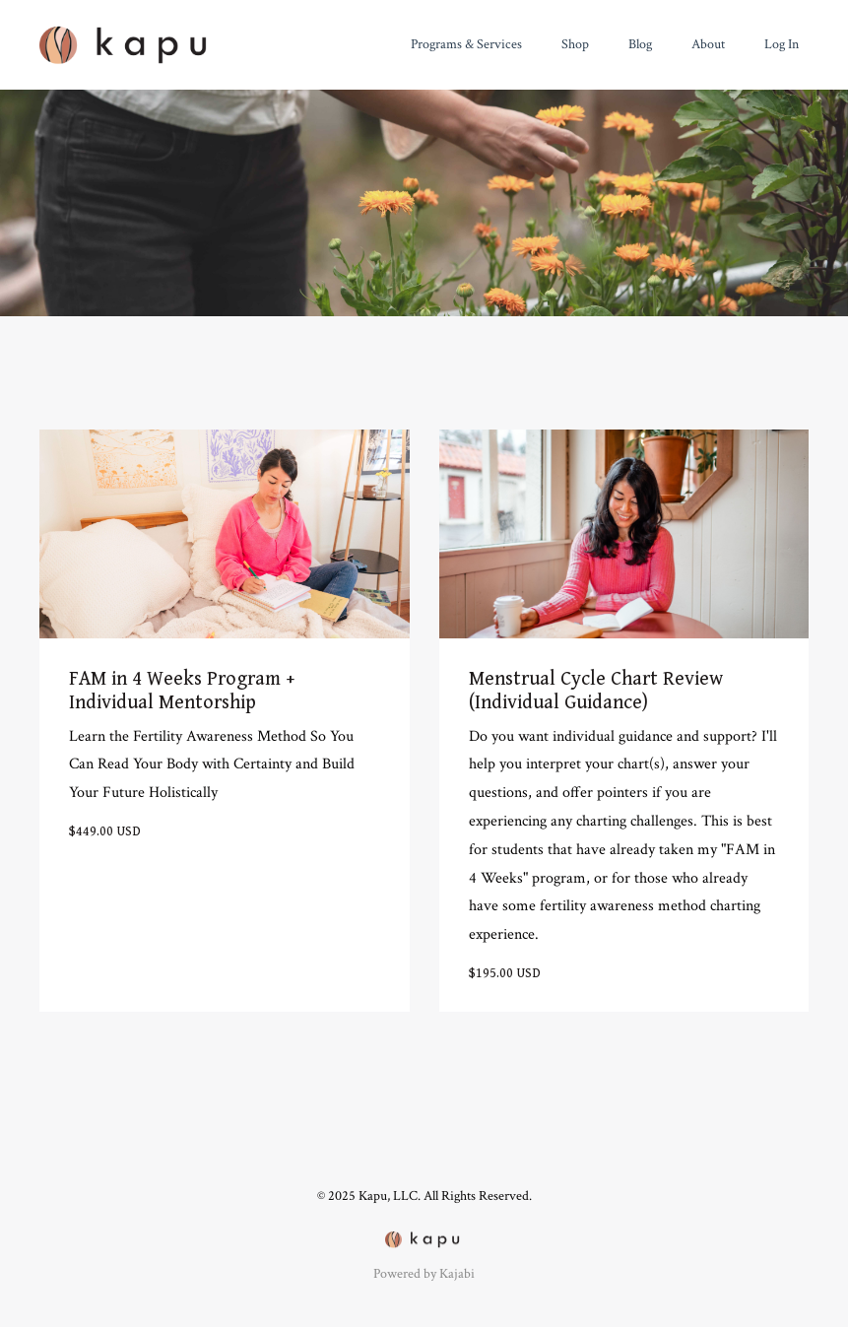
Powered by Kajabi (424, 1274)
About (708, 44)
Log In (781, 44)
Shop (575, 44)
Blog (640, 44)
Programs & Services (466, 44)
